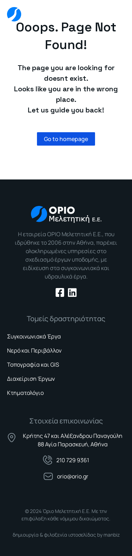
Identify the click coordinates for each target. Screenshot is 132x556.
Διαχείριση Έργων (31, 379)
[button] (118, 12)
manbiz (111, 534)
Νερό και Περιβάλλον (34, 350)
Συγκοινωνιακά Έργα (34, 336)
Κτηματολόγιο (25, 393)
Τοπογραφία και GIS (33, 364)
